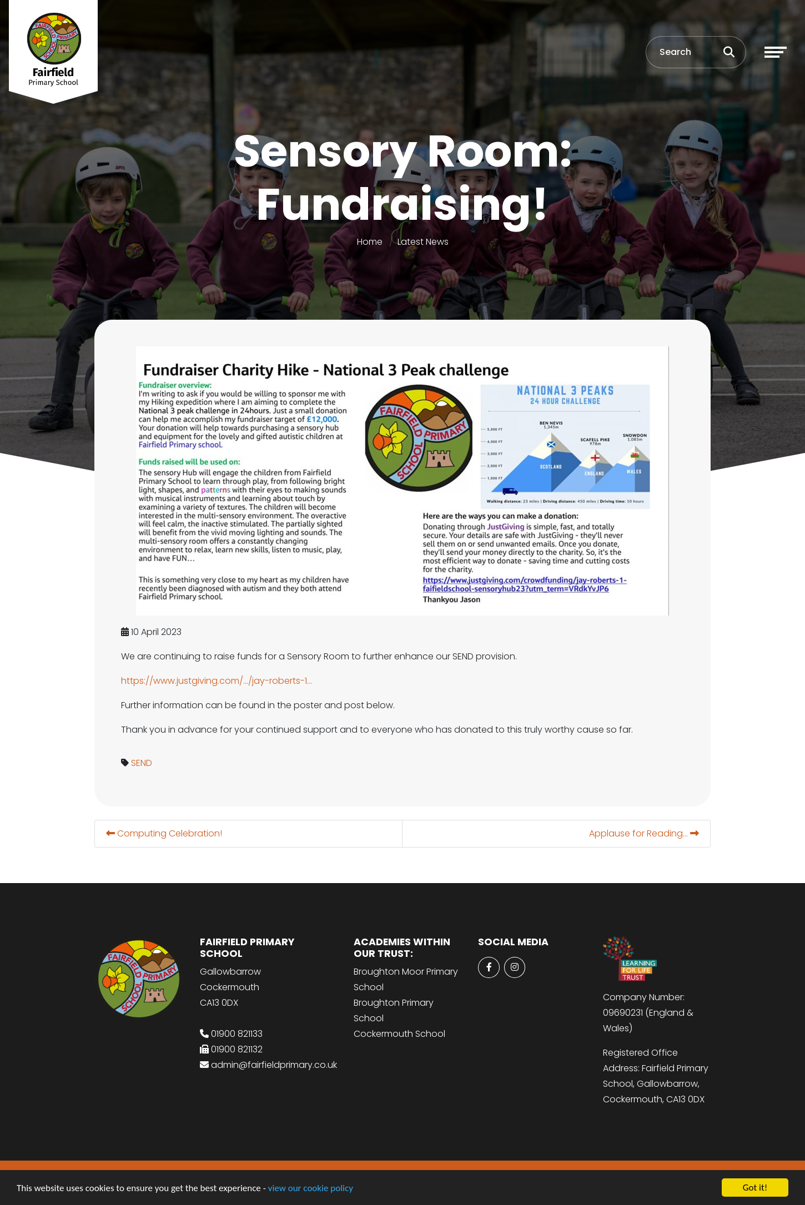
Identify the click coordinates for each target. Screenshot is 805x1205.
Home (370, 241)
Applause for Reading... (645, 833)
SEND (142, 763)
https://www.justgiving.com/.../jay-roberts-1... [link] (217, 680)
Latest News (423, 241)
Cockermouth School (399, 1033)
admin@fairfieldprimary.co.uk (274, 1064)
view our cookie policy (310, 1188)
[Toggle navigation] (775, 52)
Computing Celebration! (165, 833)
